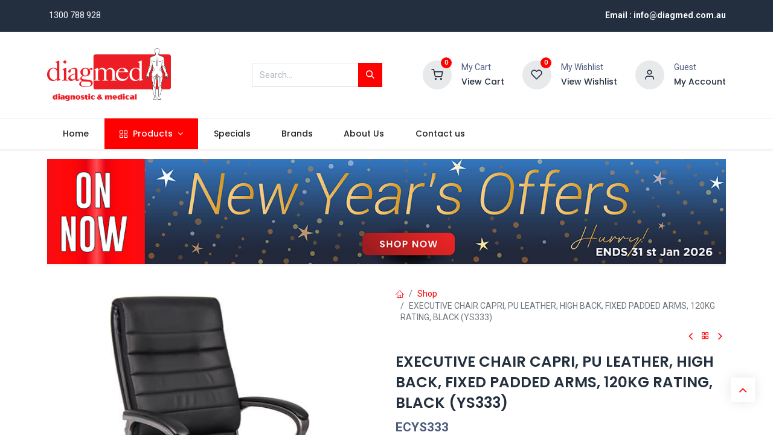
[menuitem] (75, 134)
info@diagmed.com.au (679, 15)
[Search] (370, 75)
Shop (427, 293)
